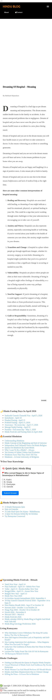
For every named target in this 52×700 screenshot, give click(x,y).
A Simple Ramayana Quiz (15, 507)
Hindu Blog (11, 6)
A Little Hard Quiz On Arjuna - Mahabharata (22, 511)
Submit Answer (10, 493)
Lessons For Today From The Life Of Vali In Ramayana (26, 651)
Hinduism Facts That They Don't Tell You (21, 455)
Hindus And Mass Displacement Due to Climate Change (27, 672)
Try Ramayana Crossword (15, 516)
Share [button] (43, 400)
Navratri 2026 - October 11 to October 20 (21, 607)
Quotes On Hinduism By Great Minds (19, 448)
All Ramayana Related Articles (17, 654)
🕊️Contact (17, 12)
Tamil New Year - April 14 (15, 584)
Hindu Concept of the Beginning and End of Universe (26, 443)
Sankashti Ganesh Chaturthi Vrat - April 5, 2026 (23, 415)
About (5, 12)
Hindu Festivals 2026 (13, 617)
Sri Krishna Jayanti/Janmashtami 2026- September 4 (25, 598)
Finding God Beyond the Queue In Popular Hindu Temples (28, 662)
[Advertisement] (26, 47)
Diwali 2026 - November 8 (15, 612)
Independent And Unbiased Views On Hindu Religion (26, 445)
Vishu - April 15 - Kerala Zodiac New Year (21, 589)
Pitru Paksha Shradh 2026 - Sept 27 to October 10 (24, 605)
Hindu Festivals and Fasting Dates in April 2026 (23, 432)
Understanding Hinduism (14, 441)
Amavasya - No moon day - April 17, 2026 (21, 425)
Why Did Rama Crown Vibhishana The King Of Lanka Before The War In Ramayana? (26, 634)
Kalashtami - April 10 (13, 418)
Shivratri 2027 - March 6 (14, 614)
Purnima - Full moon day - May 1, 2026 (20, 429)
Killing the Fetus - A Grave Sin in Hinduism (22, 674)
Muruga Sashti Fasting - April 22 (17, 427)
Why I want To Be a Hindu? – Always (19, 450)
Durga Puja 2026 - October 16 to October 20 (22, 610)
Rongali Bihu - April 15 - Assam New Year (21, 591)
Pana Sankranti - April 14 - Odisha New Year (22, 587)
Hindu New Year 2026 (13, 596)
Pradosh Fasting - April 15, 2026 (17, 422)
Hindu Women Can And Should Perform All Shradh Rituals (28, 669)
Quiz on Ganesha (11, 509)
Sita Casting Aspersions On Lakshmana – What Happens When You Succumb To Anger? (27, 643)
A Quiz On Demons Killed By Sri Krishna (21, 514)
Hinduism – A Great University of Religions (22, 457)
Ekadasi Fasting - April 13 (15, 420)
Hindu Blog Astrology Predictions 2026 (20, 624)
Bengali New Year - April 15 (16, 593)
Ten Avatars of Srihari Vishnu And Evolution (22, 452)
